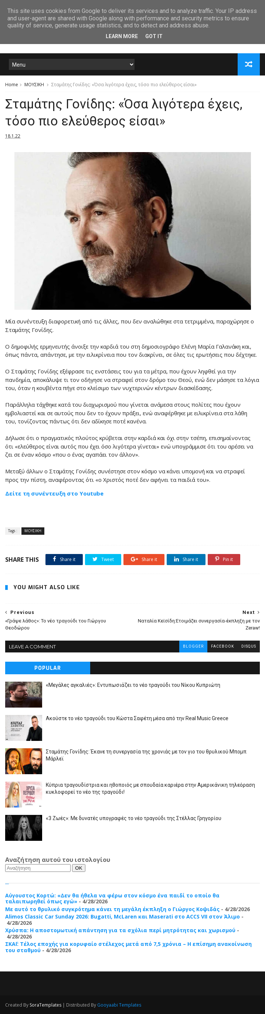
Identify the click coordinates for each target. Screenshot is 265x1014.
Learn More (122, 36)
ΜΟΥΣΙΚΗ (34, 84)
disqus (248, 646)
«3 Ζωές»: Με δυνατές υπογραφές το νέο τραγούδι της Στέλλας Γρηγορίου (133, 818)
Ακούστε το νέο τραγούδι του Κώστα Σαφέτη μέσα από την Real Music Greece (137, 718)
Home (11, 84)
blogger (193, 646)
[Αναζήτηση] (38, 868)
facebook (222, 646)
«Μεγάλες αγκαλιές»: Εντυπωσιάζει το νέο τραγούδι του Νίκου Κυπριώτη (133, 685)
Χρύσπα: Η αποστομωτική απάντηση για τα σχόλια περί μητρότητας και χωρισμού (120, 930)
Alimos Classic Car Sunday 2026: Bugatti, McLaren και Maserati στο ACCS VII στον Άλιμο (122, 916)
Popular (47, 668)
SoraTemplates (45, 1005)
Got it (154, 36)
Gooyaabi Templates (119, 1005)
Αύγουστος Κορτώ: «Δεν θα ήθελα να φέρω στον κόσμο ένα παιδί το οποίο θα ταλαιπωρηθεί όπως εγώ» (112, 898)
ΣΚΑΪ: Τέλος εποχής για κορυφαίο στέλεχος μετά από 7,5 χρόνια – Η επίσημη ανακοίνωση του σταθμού (128, 947)
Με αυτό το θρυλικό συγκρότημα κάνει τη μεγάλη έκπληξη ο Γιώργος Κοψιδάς (112, 909)
